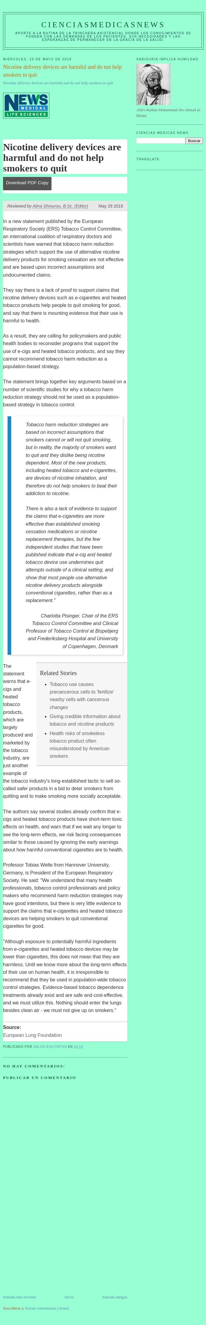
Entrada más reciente (19, 1297)
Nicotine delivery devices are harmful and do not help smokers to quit (58, 83)
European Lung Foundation (32, 1035)
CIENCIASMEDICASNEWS (103, 24)
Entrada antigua (114, 1297)
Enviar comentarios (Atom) (47, 1308)
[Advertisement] (48, 1252)
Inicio (69, 1297)
